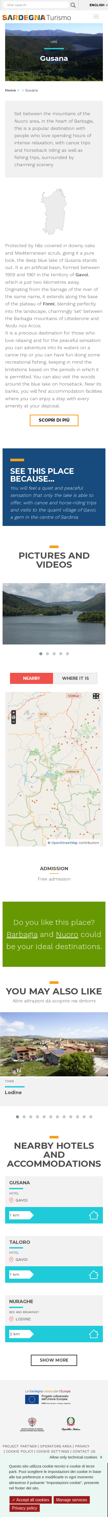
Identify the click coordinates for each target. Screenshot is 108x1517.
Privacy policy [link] (24, 1508)
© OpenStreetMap (63, 843)
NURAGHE (21, 1301)
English (97, 5)
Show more (54, 1360)
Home (10, 90)
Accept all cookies (30, 1500)
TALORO (19, 1242)
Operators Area (56, 1446)
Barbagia (22, 934)
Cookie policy (19, 1451)
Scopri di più (54, 420)
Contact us (84, 1451)
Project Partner (20, 1446)
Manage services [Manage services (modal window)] (71, 1500)
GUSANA (19, 1183)
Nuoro (67, 934)
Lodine (13, 1092)
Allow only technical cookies (78, 1457)
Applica (73, 5)
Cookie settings (52, 1451)
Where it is (75, 678)
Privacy (82, 1446)
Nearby (31, 678)
